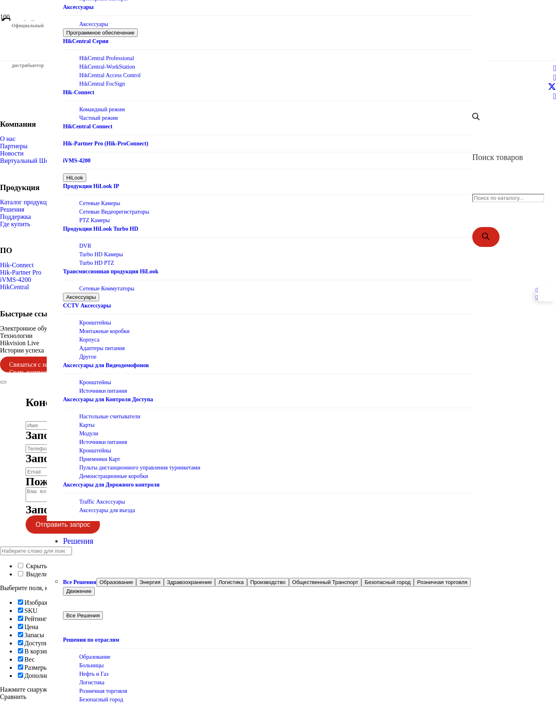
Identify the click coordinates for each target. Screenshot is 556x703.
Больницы (91, 663)
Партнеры (14, 146)
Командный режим (102, 105)
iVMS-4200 (15, 279)
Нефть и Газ (94, 671)
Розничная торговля (103, 689)
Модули (88, 429)
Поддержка (15, 216)
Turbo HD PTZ (96, 259)
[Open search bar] (476, 118)
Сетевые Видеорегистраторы (114, 208)
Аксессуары (93, 20)
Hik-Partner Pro (20, 272)
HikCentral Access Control (110, 71)
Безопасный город (101, 697)
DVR (85, 242)
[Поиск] (486, 240)
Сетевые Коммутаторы (106, 284)
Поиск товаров (497, 158)
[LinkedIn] (554, 77)
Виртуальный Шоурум (31, 160)
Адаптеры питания (102, 344)
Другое (87, 353)
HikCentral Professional (106, 54)
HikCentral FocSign (102, 80)
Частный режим (98, 114)
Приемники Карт (99, 455)
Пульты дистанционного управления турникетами (139, 464)
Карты (87, 421)
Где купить (15, 224)
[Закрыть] (3, 382)
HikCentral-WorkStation (107, 63)
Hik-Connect (17, 265)
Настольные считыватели (109, 412)
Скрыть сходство (45, 568)
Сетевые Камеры (99, 199)
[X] (552, 86)
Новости (12, 153)
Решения (12, 209)
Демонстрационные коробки (113, 472)
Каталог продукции (27, 202)
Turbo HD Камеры (101, 250)
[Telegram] (554, 96)
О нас (7, 138)
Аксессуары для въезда (107, 506)
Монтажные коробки (104, 327)
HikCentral (14, 286)
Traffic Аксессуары (102, 498)
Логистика (91, 680)
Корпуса (89, 336)
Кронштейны (95, 319)
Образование (95, 654)
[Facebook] (554, 68)
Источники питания (103, 387)
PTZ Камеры (94, 216)
